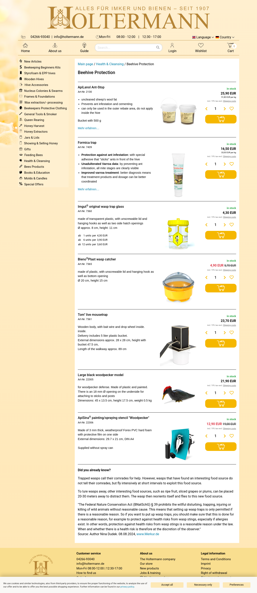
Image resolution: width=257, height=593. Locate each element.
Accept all (167, 584)
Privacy (206, 568)
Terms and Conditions (216, 559)
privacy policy (127, 586)
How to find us (86, 573)
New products (149, 568)
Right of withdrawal (214, 573)
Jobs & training (150, 573)
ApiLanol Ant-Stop (91, 87)
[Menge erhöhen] (224, 108)
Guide (84, 47)
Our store (146, 564)
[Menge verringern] (206, 108)
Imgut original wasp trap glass (101, 207)
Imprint (206, 564)
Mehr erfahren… (88, 128)
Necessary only (203, 584)
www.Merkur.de (148, 534)
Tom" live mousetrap (93, 315)
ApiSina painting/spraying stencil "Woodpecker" (113, 418)
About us (55, 47)
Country (225, 37)
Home (25, 47)
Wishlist (201, 47)
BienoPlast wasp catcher (97, 259)
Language (203, 37)
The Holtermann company (157, 559)
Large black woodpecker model (100, 375)
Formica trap (87, 143)
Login (173, 47)
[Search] (158, 47)
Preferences (236, 584)
